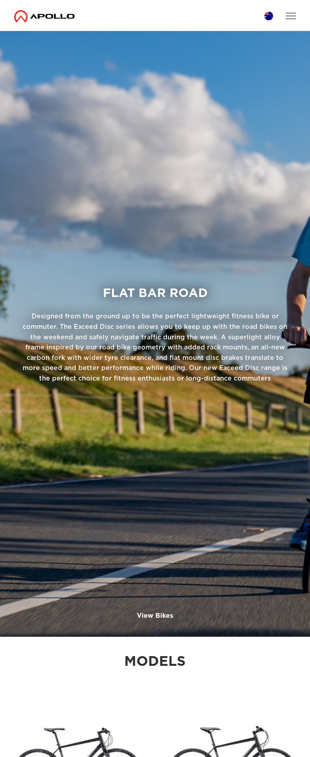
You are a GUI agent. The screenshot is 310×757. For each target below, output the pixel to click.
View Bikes (155, 615)
